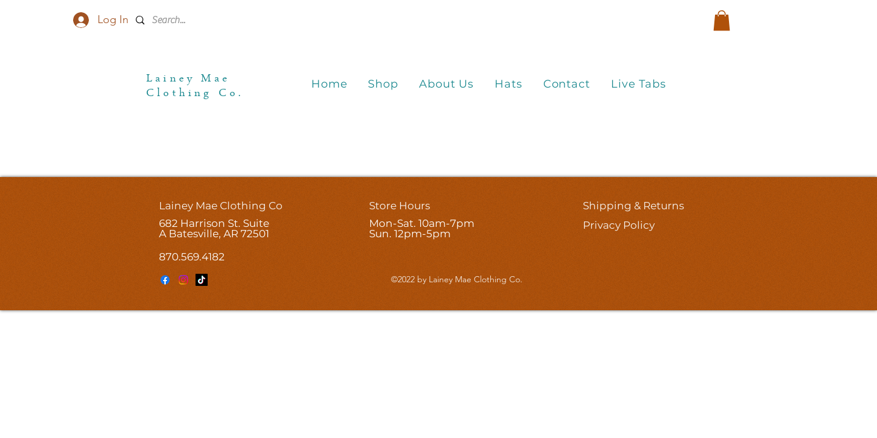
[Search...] (220, 20)
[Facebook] (165, 280)
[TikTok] (201, 280)
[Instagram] (183, 280)
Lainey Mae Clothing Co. (195, 87)
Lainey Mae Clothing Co (221, 206)
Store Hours (399, 206)
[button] (721, 20)
